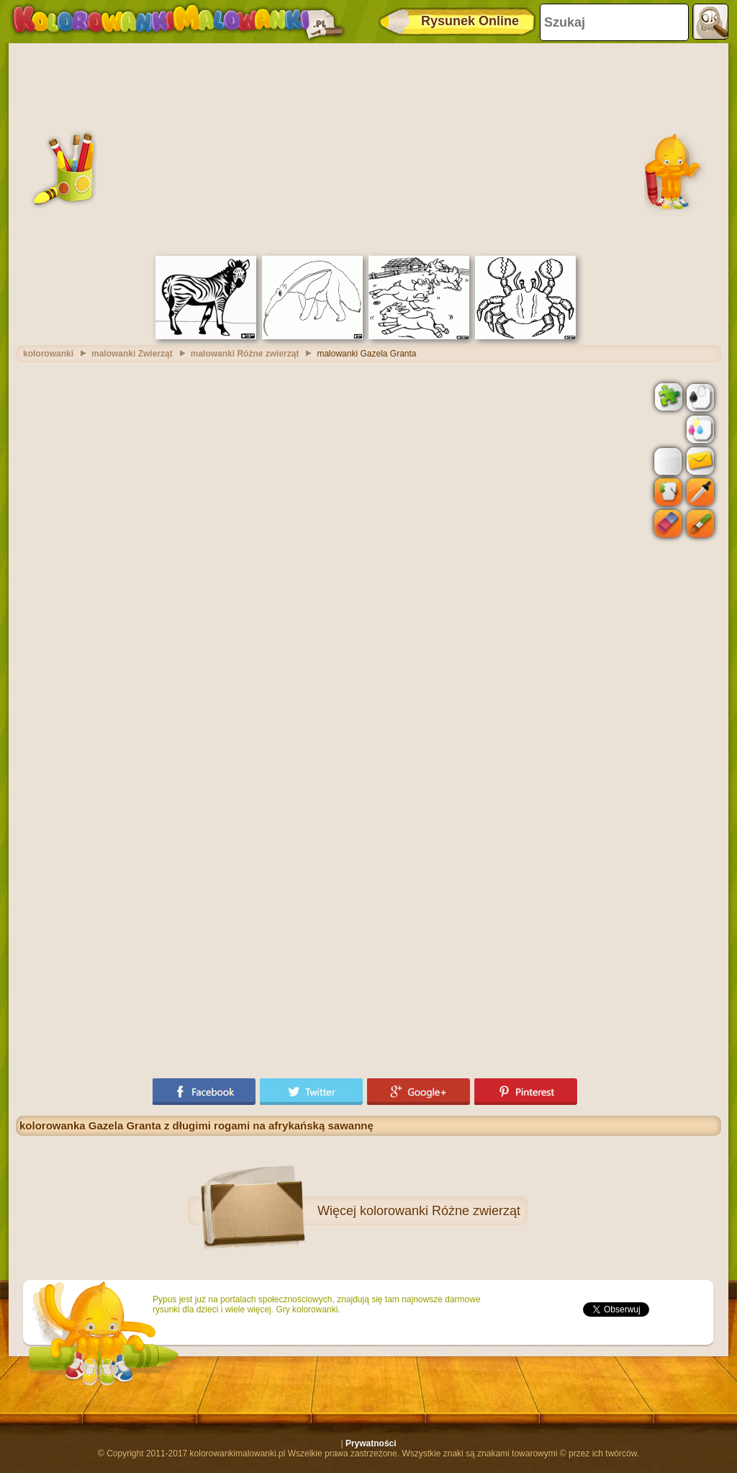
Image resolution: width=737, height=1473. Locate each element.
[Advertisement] (368, 148)
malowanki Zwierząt (132, 354)
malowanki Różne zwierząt (245, 354)
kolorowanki (48, 354)
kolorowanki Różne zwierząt (440, 1211)
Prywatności (371, 1443)
